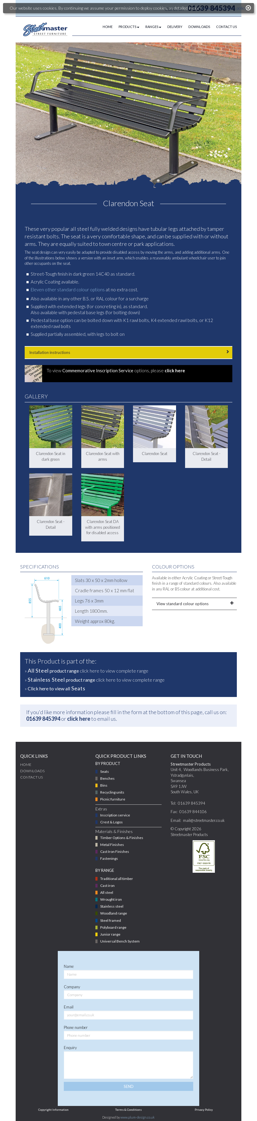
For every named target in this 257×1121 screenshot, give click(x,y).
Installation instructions (128, 352)
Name (69, 966)
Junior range (110, 934)
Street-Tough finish (49, 274)
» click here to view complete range (86, 670)
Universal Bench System (120, 941)
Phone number (76, 1027)
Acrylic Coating (45, 281)
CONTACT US (226, 27)
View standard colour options (194, 603)
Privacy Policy (204, 1109)
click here (78, 718)
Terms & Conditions (128, 1109)
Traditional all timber (116, 878)
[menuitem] (105, 27)
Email (68, 1007)
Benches (107, 778)
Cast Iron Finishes (114, 851)
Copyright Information (53, 1109)
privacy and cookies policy (223, 8)
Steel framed (110, 920)
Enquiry (70, 1047)
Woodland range (113, 913)
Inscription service (115, 815)
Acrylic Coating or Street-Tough (207, 577)
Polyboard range (113, 927)
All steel (106, 892)
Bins (103, 785)
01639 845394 (43, 718)
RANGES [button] (153, 27)
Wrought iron (111, 899)
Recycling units (112, 792)
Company (72, 986)
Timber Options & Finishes (121, 837)
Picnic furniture (112, 799)
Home (25, 764)
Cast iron (107, 885)
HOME (108, 27)
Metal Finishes (112, 844)
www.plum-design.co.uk (137, 1117)
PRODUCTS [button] (129, 27)
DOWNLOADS (199, 27)
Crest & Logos (111, 822)
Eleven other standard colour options (68, 289)
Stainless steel (111, 906)
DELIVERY (174, 27)
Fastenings (109, 858)
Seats (104, 771)
